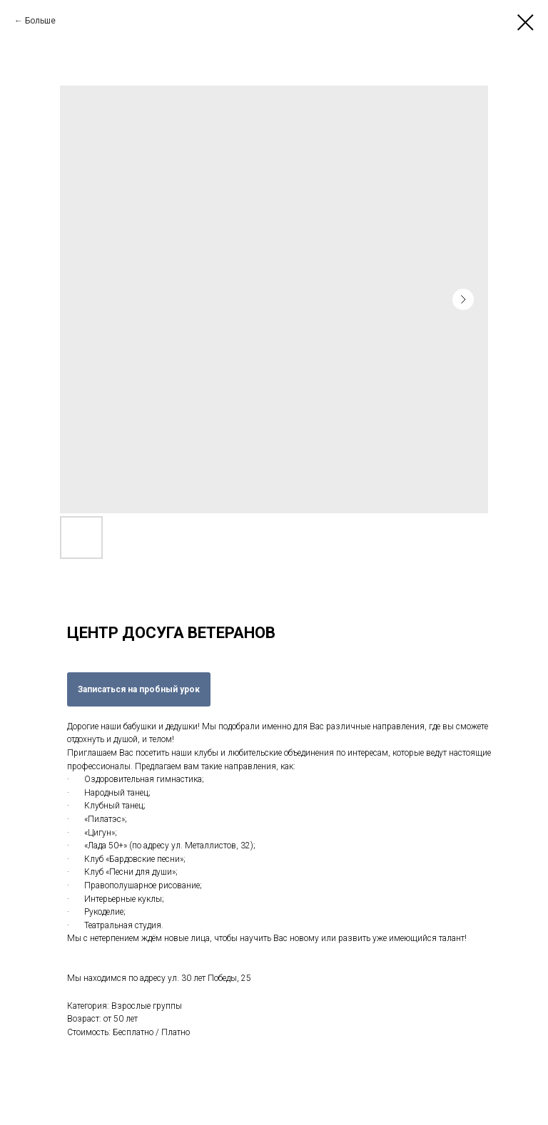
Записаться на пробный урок (139, 689)
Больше (40, 21)
